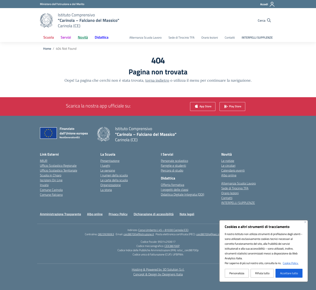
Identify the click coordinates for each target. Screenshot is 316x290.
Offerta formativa (172, 184)
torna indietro (157, 80)
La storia (106, 189)
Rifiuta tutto (262, 273)
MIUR (43, 160)
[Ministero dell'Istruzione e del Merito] (62, 4)
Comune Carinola (51, 189)
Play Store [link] (232, 106)
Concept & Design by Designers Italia (158, 274)
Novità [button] (83, 37)
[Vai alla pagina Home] (47, 48)
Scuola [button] (48, 37)
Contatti (230, 37)
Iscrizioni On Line (51, 180)
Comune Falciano (51, 194)
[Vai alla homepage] (88, 20)
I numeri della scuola (114, 175)
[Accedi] (267, 4)
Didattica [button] (101, 37)
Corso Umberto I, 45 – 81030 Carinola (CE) (163, 230)
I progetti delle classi (174, 189)
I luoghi (105, 165)
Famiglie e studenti (173, 165)
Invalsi (44, 184)
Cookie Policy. (290, 263)
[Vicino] (305, 222)
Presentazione (110, 160)
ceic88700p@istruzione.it (139, 234)
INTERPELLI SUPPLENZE (257, 37)
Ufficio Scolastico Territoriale (58, 170)
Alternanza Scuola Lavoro (145, 37)
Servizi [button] (66, 37)
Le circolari (228, 165)
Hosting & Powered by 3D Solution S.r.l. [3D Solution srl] (158, 269)
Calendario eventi (233, 170)
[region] (263, 251)
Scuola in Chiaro (50, 175)
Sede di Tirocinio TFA (181, 37)
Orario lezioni (209, 37)
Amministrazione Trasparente (60, 214)
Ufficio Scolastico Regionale (58, 165)
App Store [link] (202, 106)
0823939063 (106, 234)
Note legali (187, 214)
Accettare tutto (289, 273)
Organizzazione (110, 184)
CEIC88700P (172, 246)
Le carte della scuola (114, 180)
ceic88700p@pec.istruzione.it (213, 234)
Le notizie (227, 160)
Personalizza (236, 273)
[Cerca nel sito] (264, 20)
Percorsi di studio (172, 170)
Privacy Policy (118, 214)
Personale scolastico (174, 160)
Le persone (107, 170)
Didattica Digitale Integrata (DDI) (182, 194)
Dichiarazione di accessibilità (154, 214)
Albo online (228, 175)
